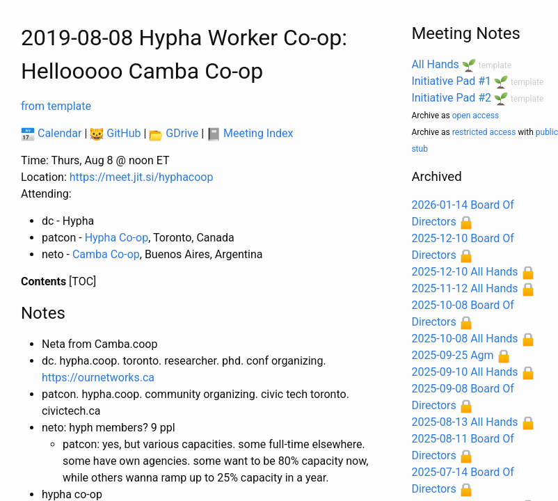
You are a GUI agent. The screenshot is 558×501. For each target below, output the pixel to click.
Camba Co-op (106, 254)
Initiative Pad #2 (451, 97)
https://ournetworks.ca (98, 377)
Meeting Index (250, 133)
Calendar (51, 133)
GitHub (115, 133)
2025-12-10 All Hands (464, 271)
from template (56, 106)
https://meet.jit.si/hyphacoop (142, 177)
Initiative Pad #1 (451, 81)
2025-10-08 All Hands (464, 338)
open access (475, 115)
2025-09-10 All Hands (464, 372)
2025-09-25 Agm (452, 355)
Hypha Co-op (117, 237)
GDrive (173, 133)
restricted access (484, 132)
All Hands (435, 64)
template (495, 65)
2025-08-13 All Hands (464, 422)
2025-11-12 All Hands (464, 288)
